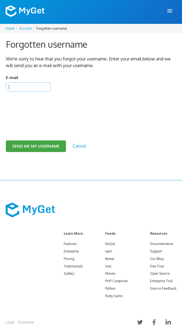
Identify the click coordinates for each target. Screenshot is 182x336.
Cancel (79, 146)
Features (70, 244)
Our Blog (157, 259)
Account (25, 28)
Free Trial (157, 266)
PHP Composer (116, 281)
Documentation (161, 244)
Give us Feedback (163, 288)
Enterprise (71, 251)
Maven (110, 273)
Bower (109, 259)
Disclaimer (26, 322)
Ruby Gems (113, 296)
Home (10, 28)
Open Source (159, 273)
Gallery (69, 273)
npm (108, 251)
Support (156, 251)
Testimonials (73, 266)
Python (110, 288)
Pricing (69, 259)
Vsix (108, 266)
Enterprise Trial (161, 281)
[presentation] (48, 109)
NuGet (110, 244)
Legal (10, 322)
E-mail (12, 77)
